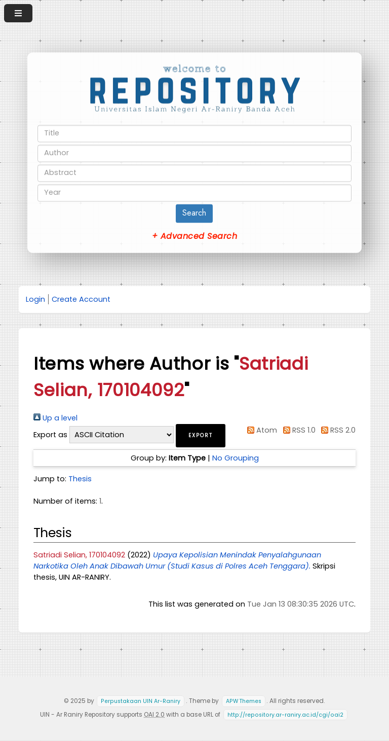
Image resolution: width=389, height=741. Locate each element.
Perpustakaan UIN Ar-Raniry (140, 701)
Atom (260, 430)
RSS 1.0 (297, 430)
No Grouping (235, 458)
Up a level (55, 418)
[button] (200, 435)
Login (35, 299)
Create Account (81, 299)
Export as (50, 435)
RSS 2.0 (337, 430)
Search (194, 213)
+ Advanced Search (194, 236)
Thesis (80, 479)
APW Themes (243, 701)
